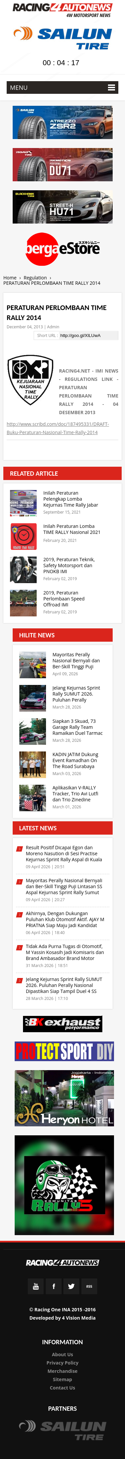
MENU (62, 87)
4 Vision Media (79, 1318)
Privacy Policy (63, 1363)
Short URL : (48, 335)
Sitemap (62, 1379)
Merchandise (62, 1371)
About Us (62, 1354)
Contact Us (62, 1387)
